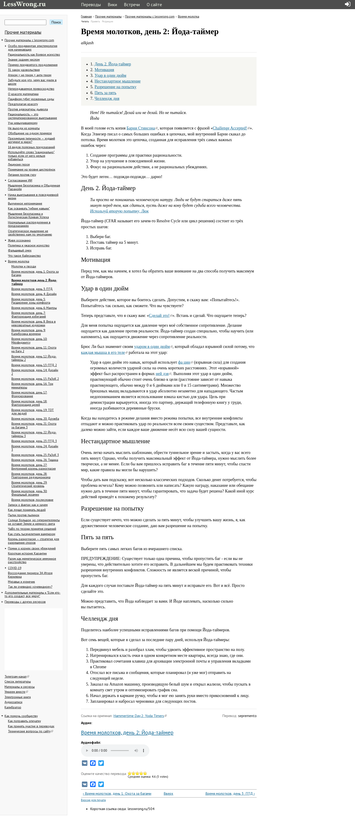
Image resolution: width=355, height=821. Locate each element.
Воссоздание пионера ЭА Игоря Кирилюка (30, 575)
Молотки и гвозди (23, 266)
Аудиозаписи (13, 702)
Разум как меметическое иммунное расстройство (32, 560)
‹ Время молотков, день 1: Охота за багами (117, 793)
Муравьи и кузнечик (21, 582)
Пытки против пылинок (23, 515)
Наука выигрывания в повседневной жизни (33, 196)
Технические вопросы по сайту (30, 731)
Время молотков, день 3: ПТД (32, 289)
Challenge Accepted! (231, 128)
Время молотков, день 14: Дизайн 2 (34, 372)
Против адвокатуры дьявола (28, 109)
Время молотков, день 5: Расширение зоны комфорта (30, 301)
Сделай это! (160, 315)
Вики (112, 4)
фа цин (185, 362)
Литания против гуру (22, 175)
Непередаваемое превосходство (31, 89)
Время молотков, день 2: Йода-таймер (34, 282)
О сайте (154, 4)
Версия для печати (93, 800)
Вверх (167, 793)
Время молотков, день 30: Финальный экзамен (29, 493)
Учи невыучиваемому (22, 123)
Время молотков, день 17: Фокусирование (29, 394)
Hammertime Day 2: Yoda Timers (140, 715)
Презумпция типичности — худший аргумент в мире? (31, 140)
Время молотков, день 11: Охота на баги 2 (33, 349)
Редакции (107, 21)
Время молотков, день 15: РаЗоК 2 (35, 379)
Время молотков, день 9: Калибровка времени (28, 332)
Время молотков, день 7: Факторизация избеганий (28, 315)
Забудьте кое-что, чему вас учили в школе (32, 82)
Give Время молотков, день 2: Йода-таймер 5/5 (145, 773)
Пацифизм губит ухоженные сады (31, 99)
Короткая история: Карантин (27, 553)
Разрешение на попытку (116, 87)
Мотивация (104, 69)
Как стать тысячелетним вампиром (31, 534)
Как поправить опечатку (24, 721)
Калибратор (13, 707)
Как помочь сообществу (21, 716)
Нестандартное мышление (118, 81)
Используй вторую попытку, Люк (119, 211)
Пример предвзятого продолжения (32, 65)
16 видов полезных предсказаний (31, 147)
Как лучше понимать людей (27, 510)
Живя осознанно (19, 240)
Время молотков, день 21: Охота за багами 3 (33, 425)
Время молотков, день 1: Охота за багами (35, 273)
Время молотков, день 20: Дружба (35, 419)
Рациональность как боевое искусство (34, 54)
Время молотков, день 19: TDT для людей (32, 412)
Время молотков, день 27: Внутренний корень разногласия (33, 467)
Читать (85, 21)
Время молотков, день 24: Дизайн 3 (34, 448)
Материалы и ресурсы (20, 687)
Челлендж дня (107, 98)
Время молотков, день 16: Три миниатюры (32, 385)
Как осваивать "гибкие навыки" (29, 208)
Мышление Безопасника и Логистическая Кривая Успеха (28, 215)
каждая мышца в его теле (104, 352)
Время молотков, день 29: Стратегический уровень (29, 484)
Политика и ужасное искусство (29, 245)
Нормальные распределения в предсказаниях (29, 224)
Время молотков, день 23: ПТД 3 (34, 441)
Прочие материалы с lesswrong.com (29, 40)
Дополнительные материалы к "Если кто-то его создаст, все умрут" (32, 594)
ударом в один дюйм (153, 346)
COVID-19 (14, 568)
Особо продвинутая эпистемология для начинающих (32, 48)
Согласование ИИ (20, 180)
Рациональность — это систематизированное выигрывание (32, 116)
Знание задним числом (24, 59)
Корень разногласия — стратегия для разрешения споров (33, 541)
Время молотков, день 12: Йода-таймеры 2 (34, 358)
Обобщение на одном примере (30, 133)
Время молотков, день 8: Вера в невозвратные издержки (33, 323)
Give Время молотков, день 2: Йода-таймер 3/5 (137, 773)
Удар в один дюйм (110, 75)
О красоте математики (23, 94)
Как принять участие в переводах (31, 726)
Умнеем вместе (16, 692)
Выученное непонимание (25, 203)
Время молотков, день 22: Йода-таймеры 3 (34, 434)
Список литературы (18, 681)
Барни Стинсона (142, 128)
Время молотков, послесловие (32, 500)
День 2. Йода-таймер (113, 64)
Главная (86, 16)
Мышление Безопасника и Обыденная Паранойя (34, 187)
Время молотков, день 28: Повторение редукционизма (30, 475)
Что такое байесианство (24, 256)
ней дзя (163, 373)
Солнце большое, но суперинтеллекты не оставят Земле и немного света (34, 522)
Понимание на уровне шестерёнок (31, 169)
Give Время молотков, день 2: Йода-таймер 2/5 (134, 773)
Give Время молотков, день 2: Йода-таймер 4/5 (141, 773)
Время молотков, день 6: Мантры (34, 308)
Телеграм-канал (17, 676)
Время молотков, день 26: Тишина (34, 460)
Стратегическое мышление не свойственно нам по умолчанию (30, 233)
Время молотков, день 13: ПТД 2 (34, 365)
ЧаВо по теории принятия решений (32, 529)
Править (95, 21)
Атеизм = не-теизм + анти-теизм (29, 75)
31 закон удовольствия (24, 70)
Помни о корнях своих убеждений (32, 548)
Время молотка (18, 261)
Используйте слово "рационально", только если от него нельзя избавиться (31, 155)
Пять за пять (105, 93)
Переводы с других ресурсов (25, 602)
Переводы (91, 4)
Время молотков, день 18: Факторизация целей (29, 403)
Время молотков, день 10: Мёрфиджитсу (29, 340)
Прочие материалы (23, 32)
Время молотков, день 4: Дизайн (34, 294)
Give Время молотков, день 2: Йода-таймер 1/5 (130, 773)
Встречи (132, 4)
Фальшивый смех (19, 250)
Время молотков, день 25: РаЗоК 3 (35, 455)
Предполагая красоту (23, 104)
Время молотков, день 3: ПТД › (230, 793)
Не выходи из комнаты (24, 128)
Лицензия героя (19, 164)
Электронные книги (18, 697)
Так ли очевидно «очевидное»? (30, 587)
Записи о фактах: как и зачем (28, 505)
